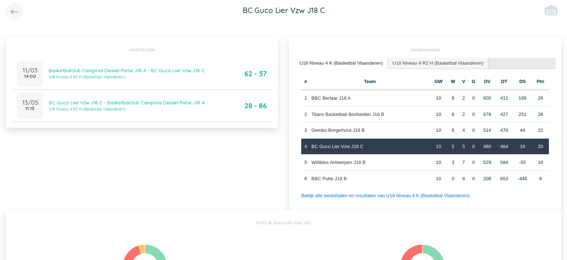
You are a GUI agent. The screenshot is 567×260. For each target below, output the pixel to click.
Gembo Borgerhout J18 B (337, 130)
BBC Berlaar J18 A (330, 98)
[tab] (341, 63)
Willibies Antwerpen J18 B (338, 162)
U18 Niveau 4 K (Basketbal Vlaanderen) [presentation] (341, 63)
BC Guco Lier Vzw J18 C (337, 146)
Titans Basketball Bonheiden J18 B (347, 114)
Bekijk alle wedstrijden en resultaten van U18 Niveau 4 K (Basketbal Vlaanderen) (385, 195)
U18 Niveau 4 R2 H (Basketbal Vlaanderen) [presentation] (438, 63)
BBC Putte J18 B (329, 178)
